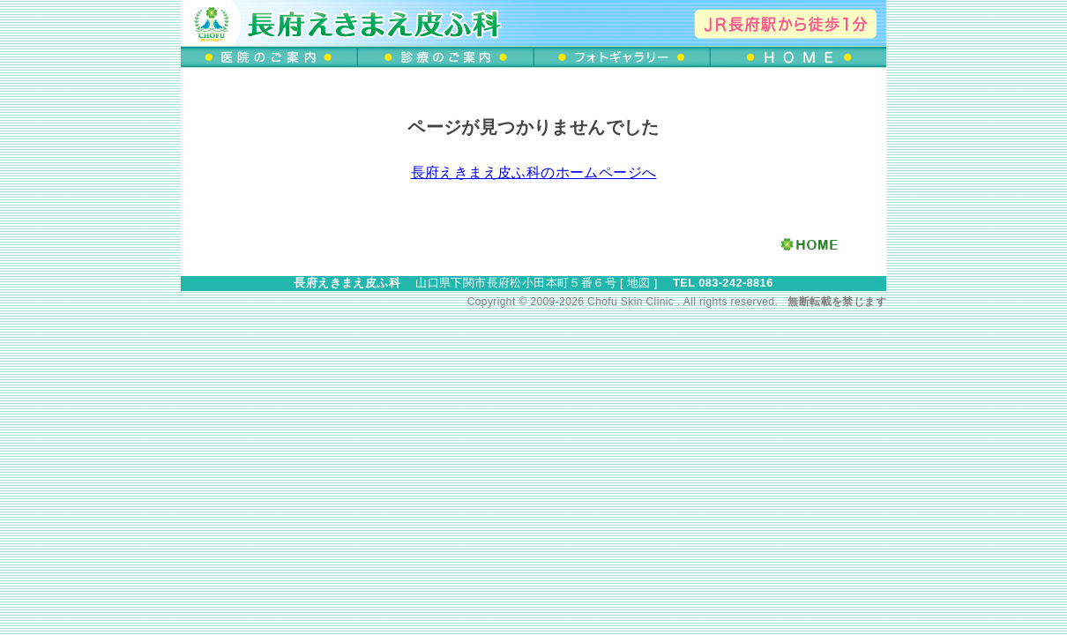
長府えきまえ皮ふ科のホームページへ (534, 172)
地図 (639, 282)
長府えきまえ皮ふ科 (347, 282)
